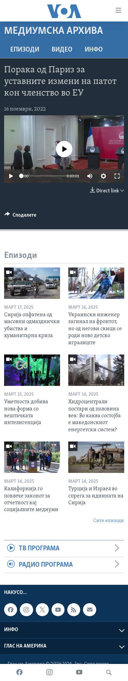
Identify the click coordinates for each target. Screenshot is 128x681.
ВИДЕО (62, 49)
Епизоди (24, 49)
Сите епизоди (108, 520)
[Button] (20, 216)
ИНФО (94, 49)
